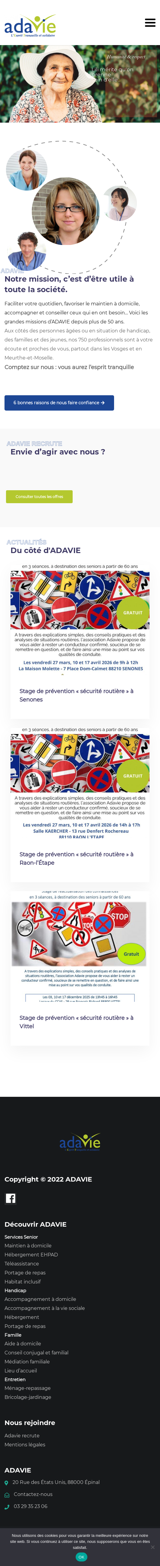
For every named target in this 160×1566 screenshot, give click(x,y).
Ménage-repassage (28, 1388)
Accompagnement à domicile (40, 1299)
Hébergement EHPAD (31, 1255)
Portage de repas (25, 1273)
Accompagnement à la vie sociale (45, 1308)
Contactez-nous (33, 1494)
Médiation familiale (27, 1362)
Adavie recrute (22, 1436)
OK (81, 1557)
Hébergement (22, 1317)
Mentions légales (25, 1445)
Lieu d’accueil (21, 1371)
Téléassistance (22, 1264)
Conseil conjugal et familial (36, 1353)
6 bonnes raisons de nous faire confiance (59, 402)
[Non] (152, 1547)
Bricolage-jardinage (28, 1397)
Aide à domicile (23, 1344)
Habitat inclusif (23, 1282)
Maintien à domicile (28, 1246)
